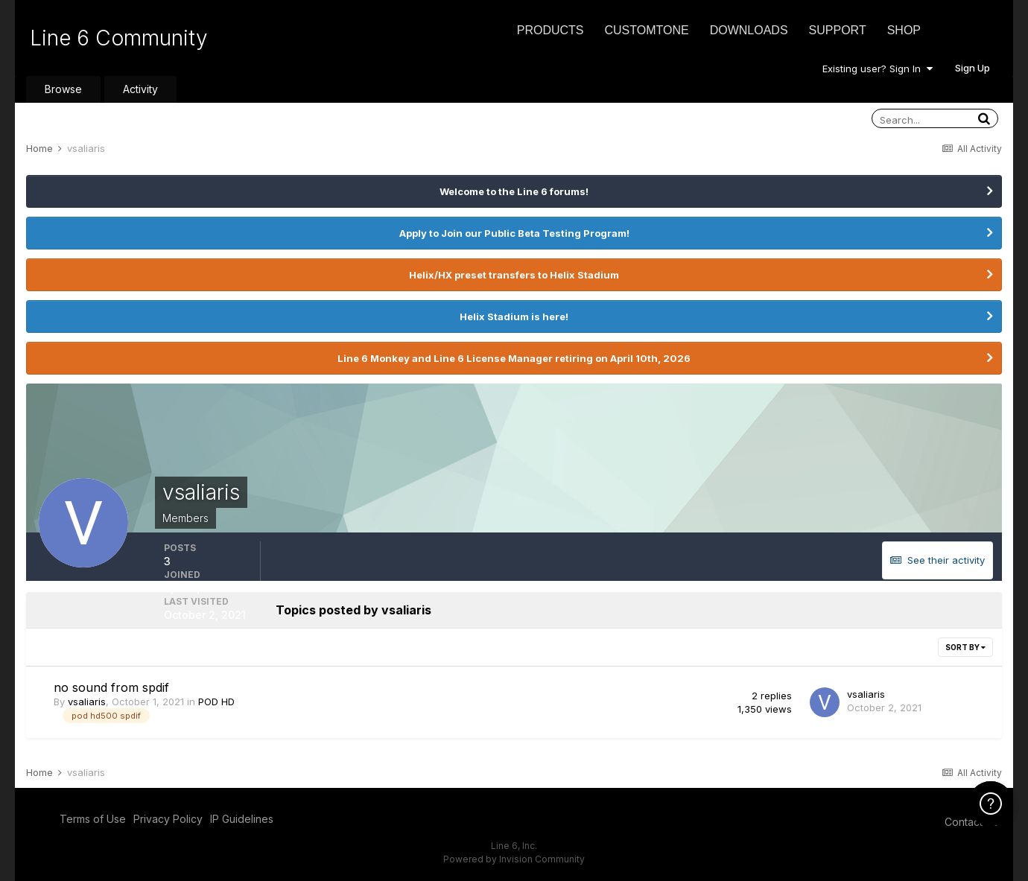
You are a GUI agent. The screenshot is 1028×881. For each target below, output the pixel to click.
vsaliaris (87, 701)
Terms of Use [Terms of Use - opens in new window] (93, 818)
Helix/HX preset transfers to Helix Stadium (514, 275)
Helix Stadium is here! (514, 316)
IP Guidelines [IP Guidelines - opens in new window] (241, 818)
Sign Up (972, 68)
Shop (904, 30)
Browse (63, 89)
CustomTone (646, 30)
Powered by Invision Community (514, 859)
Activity (140, 89)
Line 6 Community (119, 38)
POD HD (216, 701)
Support (837, 30)
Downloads (749, 30)
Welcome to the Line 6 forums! (514, 191)
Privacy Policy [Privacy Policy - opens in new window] (168, 818)
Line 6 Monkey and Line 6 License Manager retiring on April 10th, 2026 (514, 358)
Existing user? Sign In (877, 68)
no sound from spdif (111, 687)
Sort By (965, 647)
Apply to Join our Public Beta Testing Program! (514, 233)
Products (550, 30)
